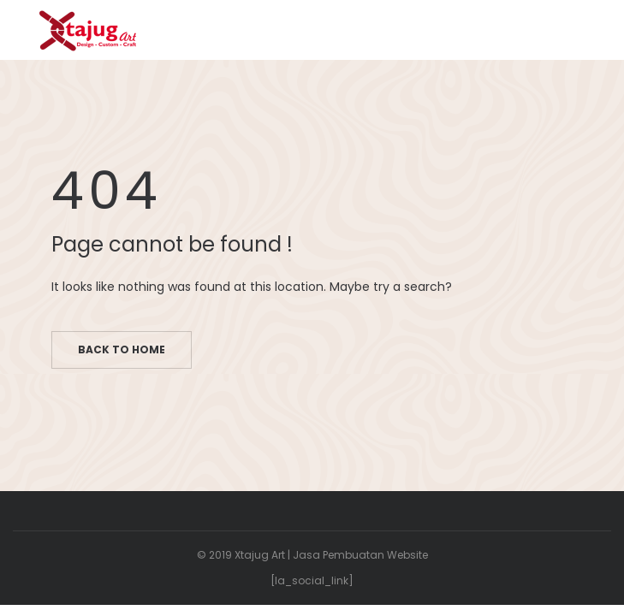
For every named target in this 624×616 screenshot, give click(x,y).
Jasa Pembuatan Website (360, 555)
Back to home (121, 349)
